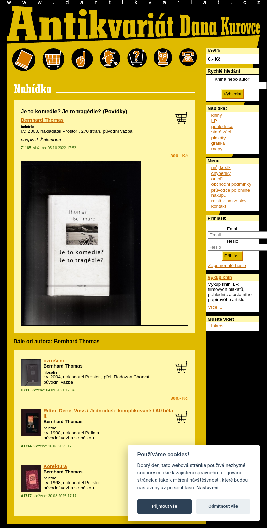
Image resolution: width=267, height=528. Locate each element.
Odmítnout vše (223, 506)
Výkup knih (220, 277)
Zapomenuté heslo (227, 265)
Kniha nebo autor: (233, 79)
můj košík (221, 167)
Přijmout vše (164, 506)
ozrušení (54, 360)
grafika (218, 143)
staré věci (221, 131)
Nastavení (207, 488)
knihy (216, 115)
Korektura (55, 466)
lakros (217, 326)
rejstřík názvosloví (229, 200)
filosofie (51, 372)
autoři (217, 178)
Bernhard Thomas (42, 120)
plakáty (218, 137)
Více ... (215, 307)
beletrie (27, 127)
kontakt (218, 206)
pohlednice (222, 126)
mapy (217, 148)
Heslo (232, 241)
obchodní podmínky (231, 184)
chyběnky (221, 173)
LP (214, 121)
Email (232, 228)
